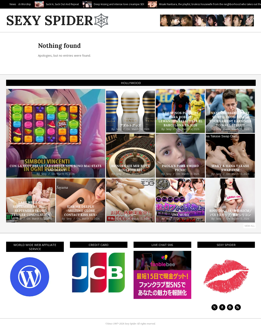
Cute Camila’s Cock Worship (32, 4)
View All (249, 226)
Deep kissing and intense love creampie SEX (136, 4)
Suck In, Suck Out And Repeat (79, 4)
